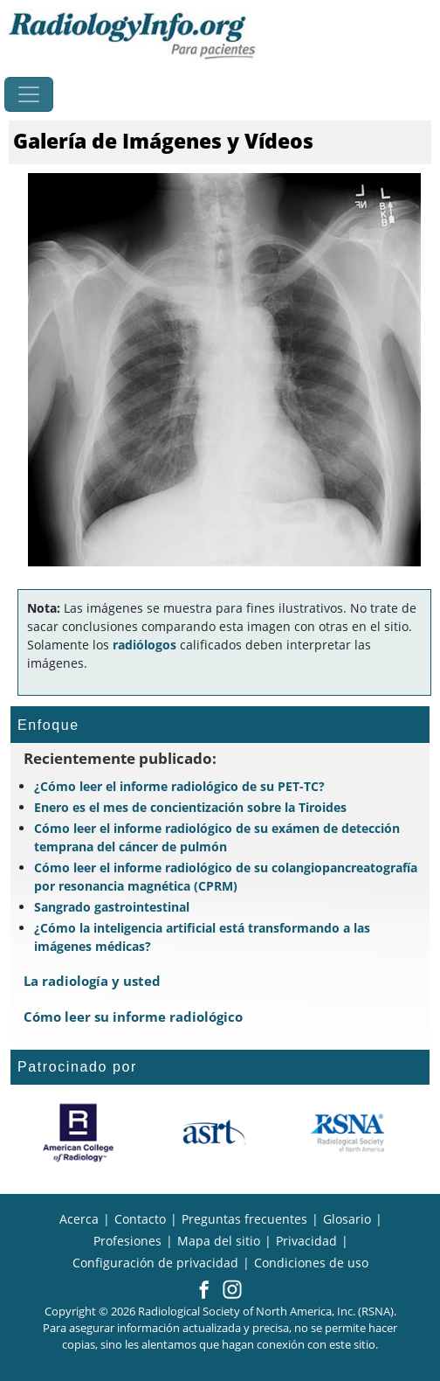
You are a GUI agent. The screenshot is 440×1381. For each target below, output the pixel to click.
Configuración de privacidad (155, 1262)
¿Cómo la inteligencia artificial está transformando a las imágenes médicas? (202, 937)
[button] (204, 1291)
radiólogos (144, 644)
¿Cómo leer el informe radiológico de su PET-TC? (179, 786)
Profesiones (127, 1240)
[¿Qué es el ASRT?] (213, 1132)
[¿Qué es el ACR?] (78, 1132)
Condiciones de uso (311, 1262)
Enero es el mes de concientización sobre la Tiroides (190, 807)
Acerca (79, 1219)
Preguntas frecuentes (244, 1219)
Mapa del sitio (218, 1240)
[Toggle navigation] (28, 94)
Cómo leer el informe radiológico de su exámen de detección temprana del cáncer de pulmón (217, 837)
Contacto (140, 1219)
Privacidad (306, 1240)
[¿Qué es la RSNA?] (349, 1132)
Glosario (347, 1219)
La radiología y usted (92, 980)
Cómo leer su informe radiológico (133, 1016)
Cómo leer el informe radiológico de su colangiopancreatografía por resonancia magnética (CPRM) (225, 876)
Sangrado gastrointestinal (111, 907)
